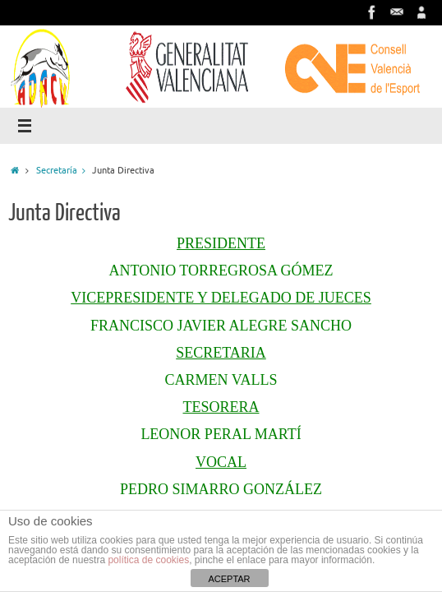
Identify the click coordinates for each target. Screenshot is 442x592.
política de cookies (148, 560)
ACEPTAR (229, 579)
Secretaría (64, 170)
